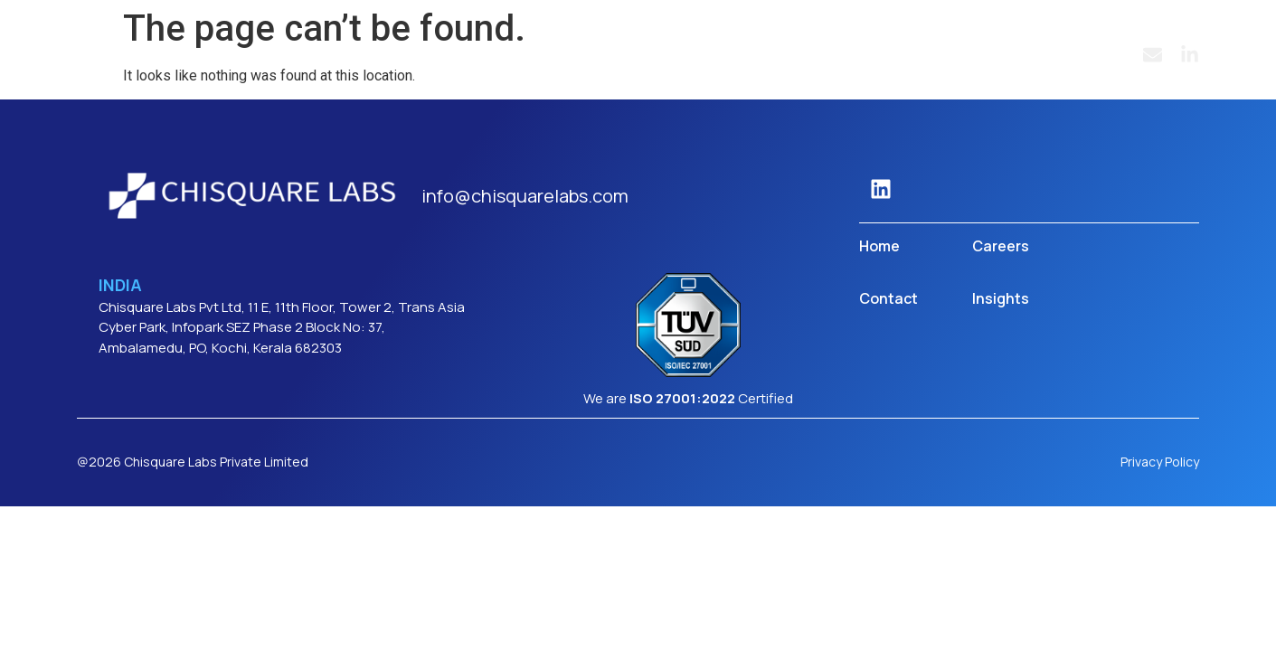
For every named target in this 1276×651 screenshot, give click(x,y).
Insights (1000, 298)
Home (879, 246)
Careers (1000, 246)
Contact (888, 298)
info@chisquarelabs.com (525, 196)
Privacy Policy (1159, 461)
